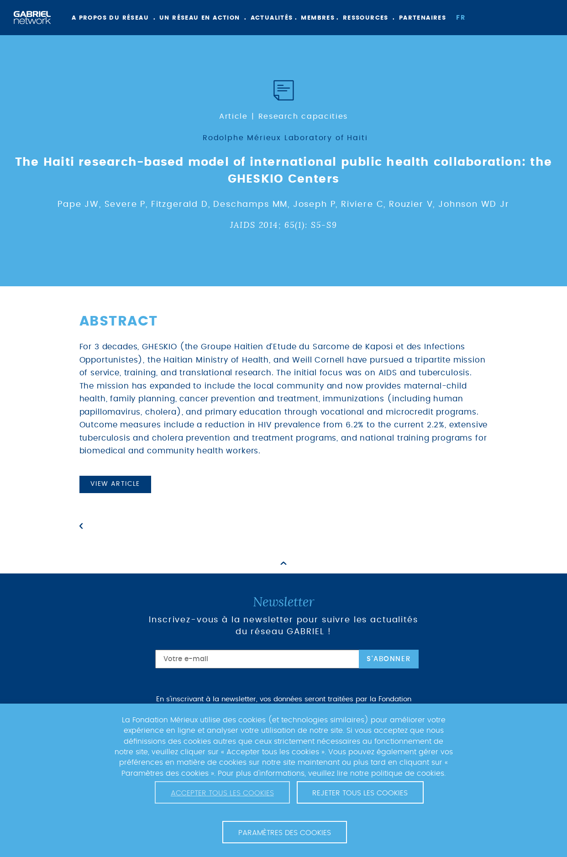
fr (460, 18)
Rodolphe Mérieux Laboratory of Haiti (285, 138)
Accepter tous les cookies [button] (222, 793)
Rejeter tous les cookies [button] (360, 793)
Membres (318, 18)
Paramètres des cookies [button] (284, 832)
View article (115, 484)
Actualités (272, 18)
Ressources (365, 18)
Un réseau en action (199, 18)
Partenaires (422, 18)
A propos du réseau (110, 18)
